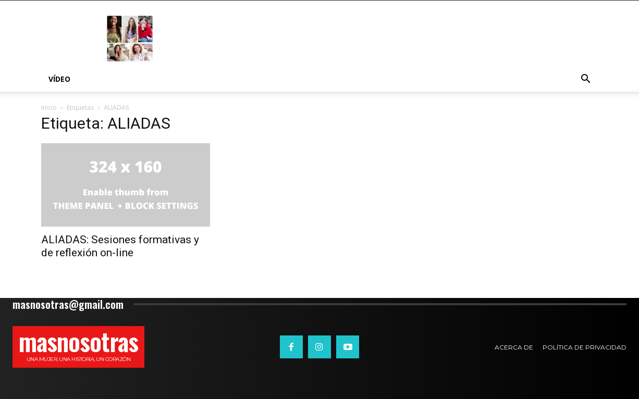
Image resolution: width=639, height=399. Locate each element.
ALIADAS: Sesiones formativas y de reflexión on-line (120, 246)
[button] (585, 80)
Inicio (49, 107)
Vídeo (59, 79)
